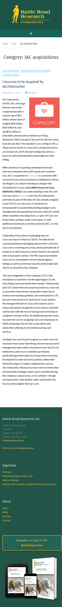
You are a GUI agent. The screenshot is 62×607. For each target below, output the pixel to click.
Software (7, 472)
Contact (6, 520)
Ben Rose (30, 92)
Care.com (33, 175)
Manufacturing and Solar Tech (17, 476)
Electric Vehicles (10, 480)
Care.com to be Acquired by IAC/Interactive (22, 84)
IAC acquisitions (10, 71)
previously (23, 195)
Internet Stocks (10, 75)
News (5, 512)
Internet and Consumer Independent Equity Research (28, 484)
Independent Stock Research (36, 71)
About (5, 508)
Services (6, 516)
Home (5, 43)
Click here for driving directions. (18, 448)
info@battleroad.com (13, 440)
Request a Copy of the (32, 543)
